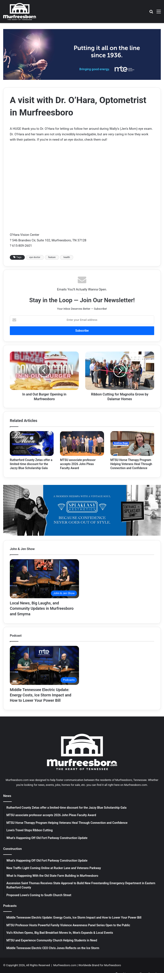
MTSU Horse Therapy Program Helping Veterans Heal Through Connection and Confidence (131, 464)
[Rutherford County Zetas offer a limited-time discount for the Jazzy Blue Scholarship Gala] (32, 443)
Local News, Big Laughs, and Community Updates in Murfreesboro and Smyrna (41, 608)
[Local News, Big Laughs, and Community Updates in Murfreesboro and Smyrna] (44, 578)
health (66, 257)
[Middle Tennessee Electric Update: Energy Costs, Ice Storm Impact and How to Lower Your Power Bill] (44, 665)
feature (52, 257)
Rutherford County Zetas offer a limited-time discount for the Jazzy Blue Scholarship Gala (31, 464)
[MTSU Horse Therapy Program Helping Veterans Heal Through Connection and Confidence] (132, 443)
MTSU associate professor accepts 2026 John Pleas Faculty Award (77, 464)
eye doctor (34, 257)
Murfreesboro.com (64, 965)
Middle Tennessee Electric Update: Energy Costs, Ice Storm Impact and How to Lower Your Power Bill (40, 695)
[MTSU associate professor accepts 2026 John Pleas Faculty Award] (82, 443)
